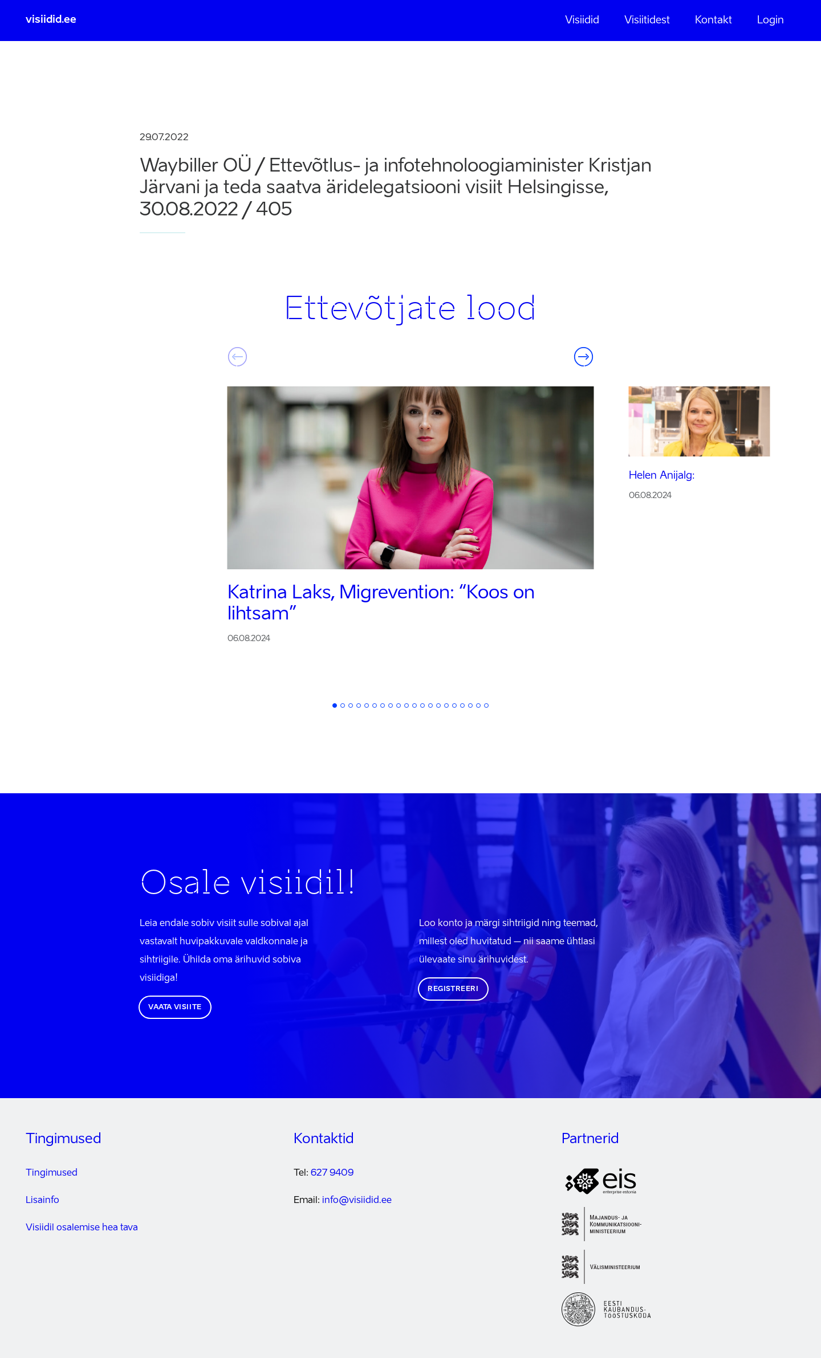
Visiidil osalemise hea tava (82, 1228)
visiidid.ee (51, 20)
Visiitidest (647, 20)
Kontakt (713, 20)
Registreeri (453, 989)
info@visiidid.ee (357, 1200)
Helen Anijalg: (662, 476)
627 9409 (332, 1173)
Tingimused (52, 1173)
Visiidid (582, 20)
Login (770, 20)
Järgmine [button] (584, 356)
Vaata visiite (175, 1007)
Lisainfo (42, 1200)
